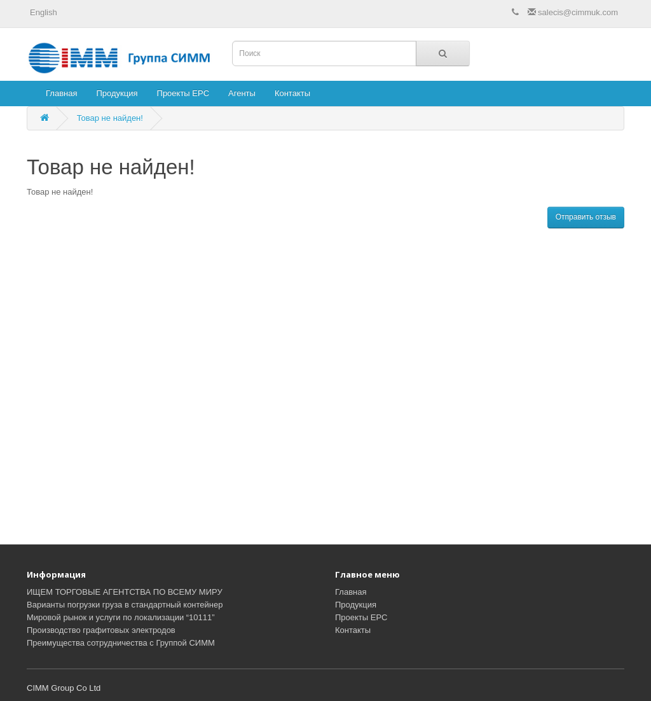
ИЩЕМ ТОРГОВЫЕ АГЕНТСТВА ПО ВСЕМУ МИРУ (125, 592)
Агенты (242, 93)
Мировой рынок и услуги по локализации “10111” (121, 617)
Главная (61, 93)
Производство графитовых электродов (101, 630)
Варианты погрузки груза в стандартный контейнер (125, 604)
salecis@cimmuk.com (573, 12)
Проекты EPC (183, 93)
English (43, 12)
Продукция (116, 93)
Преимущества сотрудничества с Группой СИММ (121, 643)
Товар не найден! (110, 118)
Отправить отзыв (586, 216)
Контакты (292, 93)
